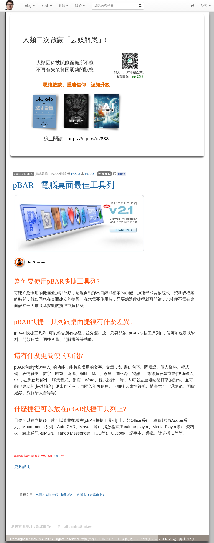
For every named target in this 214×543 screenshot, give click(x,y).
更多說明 (22, 466)
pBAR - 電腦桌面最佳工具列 (64, 185)
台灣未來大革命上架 (91, 495)
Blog (30, 6)
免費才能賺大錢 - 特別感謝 (55, 495)
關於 (80, 6)
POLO (75, 174)
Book (46, 6)
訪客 (206, 6)
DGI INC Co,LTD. (108, 539)
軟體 (63, 6)
